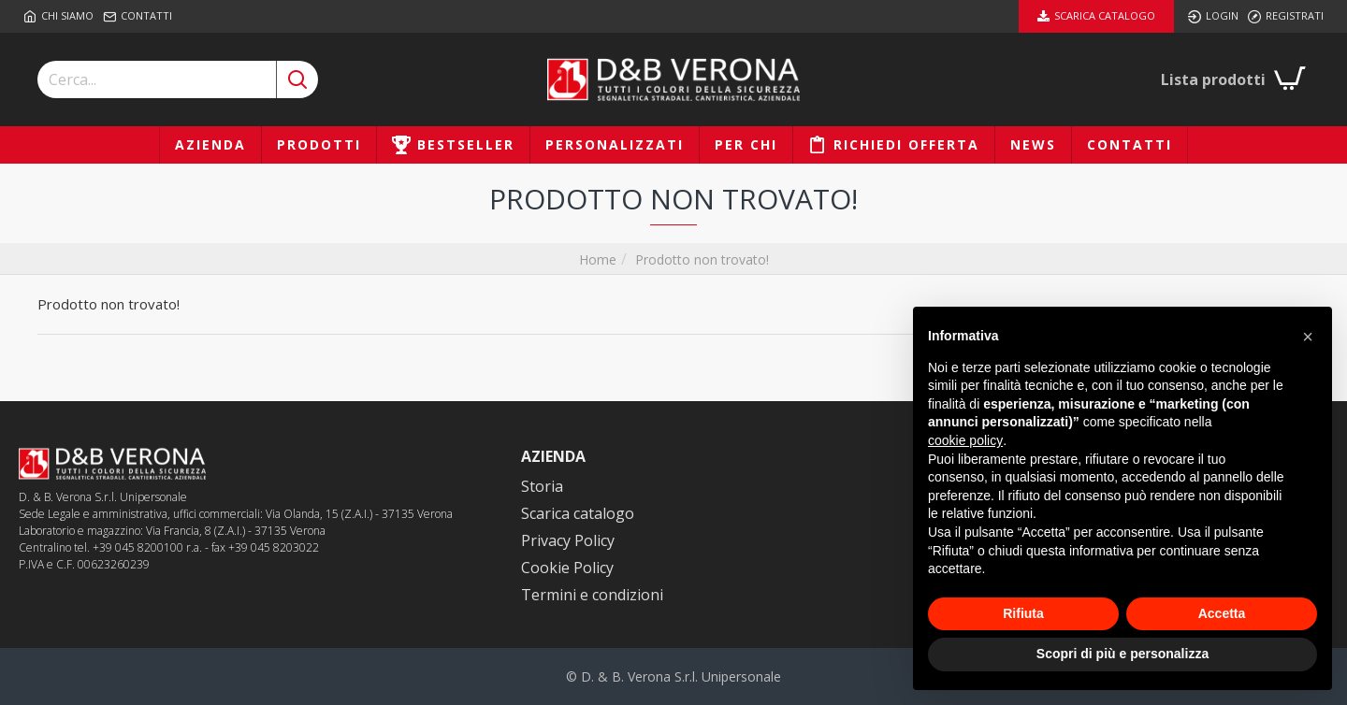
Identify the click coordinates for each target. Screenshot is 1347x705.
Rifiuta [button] (1023, 613)
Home (597, 259)
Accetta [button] (1222, 613)
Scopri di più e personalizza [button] (1122, 653)
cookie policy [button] (965, 440)
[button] (1308, 337)
